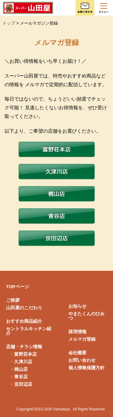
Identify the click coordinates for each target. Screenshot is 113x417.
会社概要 (77, 352)
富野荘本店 (25, 354)
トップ (8, 23)
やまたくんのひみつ (86, 316)
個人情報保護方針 (86, 367)
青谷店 (21, 376)
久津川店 (23, 361)
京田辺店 (23, 384)
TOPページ (17, 286)
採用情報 (77, 331)
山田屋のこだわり (24, 307)
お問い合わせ (82, 360)
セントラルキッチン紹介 (28, 331)
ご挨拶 (13, 300)
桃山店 (21, 369)
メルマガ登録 (82, 339)
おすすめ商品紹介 (24, 321)
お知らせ (77, 306)
